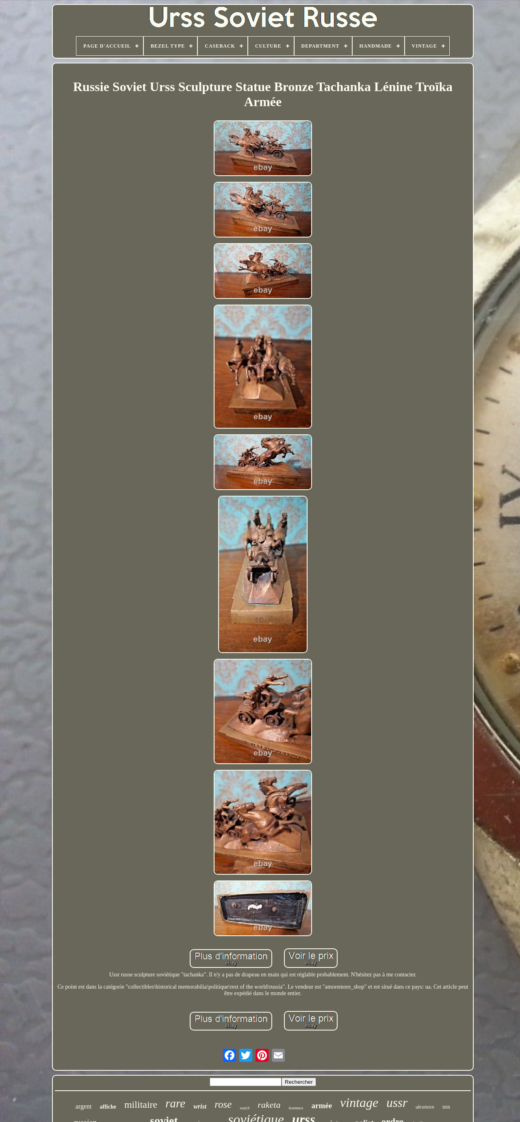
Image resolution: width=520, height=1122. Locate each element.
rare (175, 1103)
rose (223, 1104)
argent (84, 1106)
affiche (108, 1107)
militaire (140, 1104)
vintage (359, 1102)
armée (321, 1105)
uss (446, 1106)
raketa (269, 1105)
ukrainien (425, 1107)
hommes (295, 1107)
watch (244, 1108)
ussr (396, 1103)
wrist (199, 1106)
